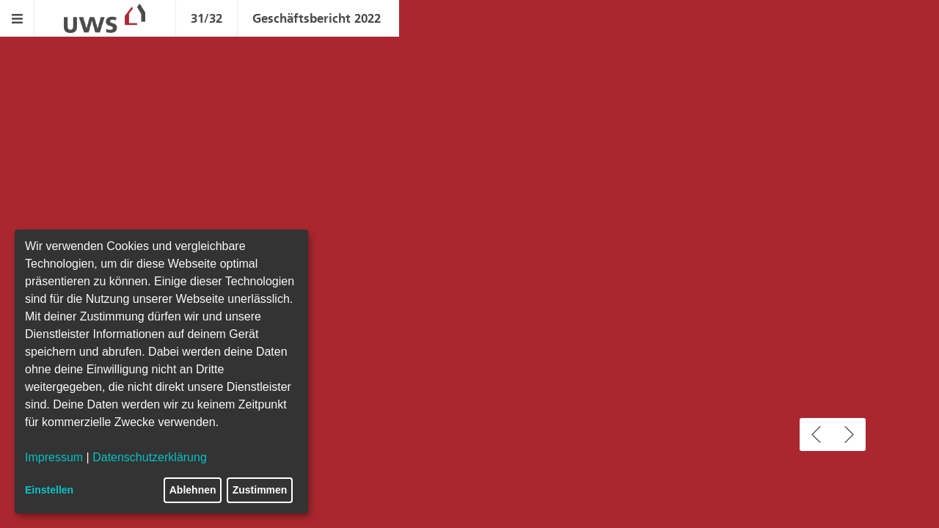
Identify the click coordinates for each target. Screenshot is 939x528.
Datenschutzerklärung (149, 457)
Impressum (54, 457)
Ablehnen (192, 490)
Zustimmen (260, 490)
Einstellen (49, 490)
